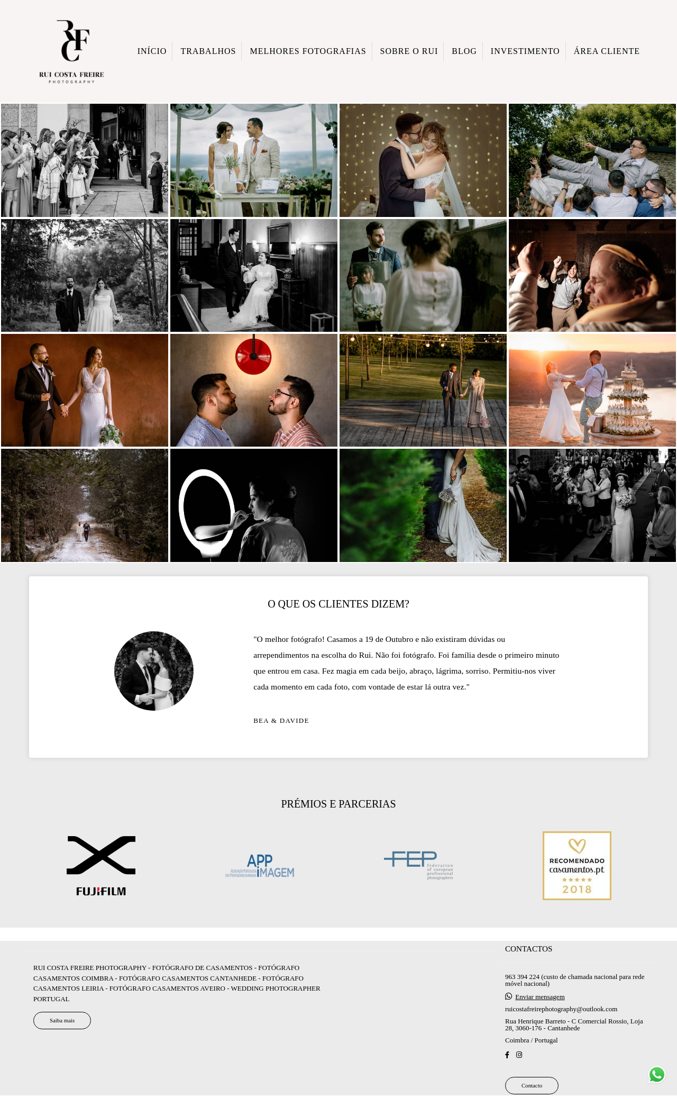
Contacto (532, 1085)
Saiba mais (62, 1020)
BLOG (464, 51)
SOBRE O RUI (409, 51)
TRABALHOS (208, 51)
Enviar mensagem (540, 996)
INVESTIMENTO (525, 51)
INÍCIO (152, 51)
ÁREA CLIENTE (607, 51)
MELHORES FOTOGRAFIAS (308, 51)
